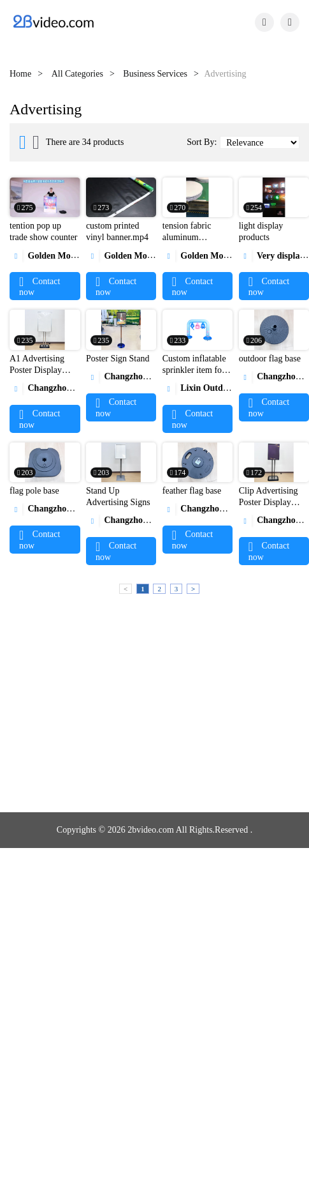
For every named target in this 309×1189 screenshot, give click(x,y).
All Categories (77, 74)
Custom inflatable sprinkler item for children (194, 370)
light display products (261, 231)
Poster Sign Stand (118, 358)
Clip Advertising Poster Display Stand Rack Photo (271, 502)
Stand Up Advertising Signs (118, 496)
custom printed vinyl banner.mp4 (117, 231)
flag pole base (34, 491)
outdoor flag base (270, 358)
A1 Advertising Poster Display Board (37, 370)
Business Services (155, 74)
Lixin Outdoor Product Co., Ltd (232, 388)
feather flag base (192, 491)
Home (20, 74)
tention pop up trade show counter (44, 231)
